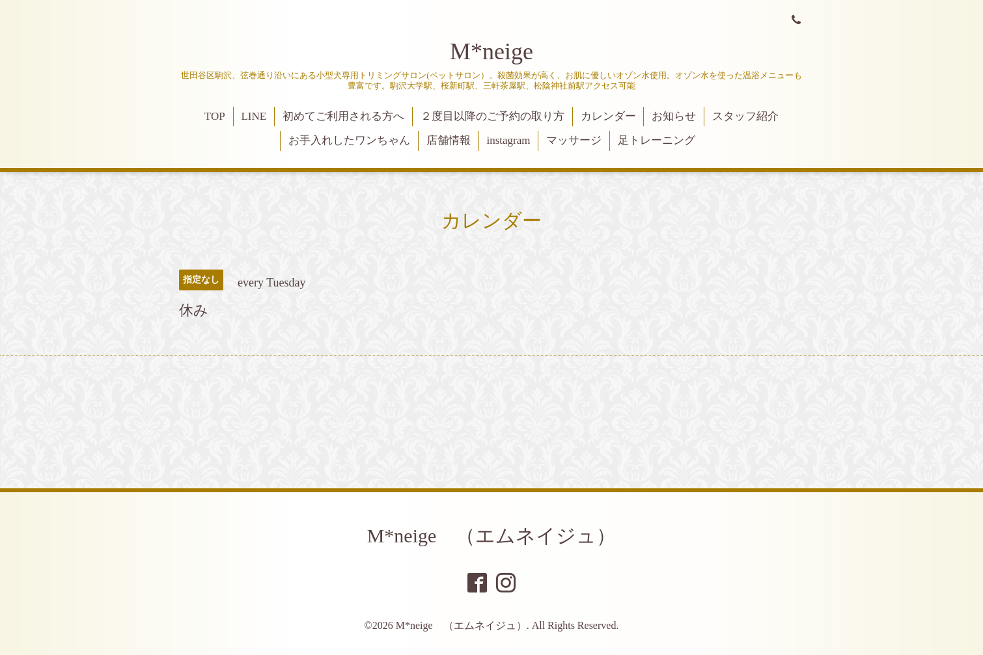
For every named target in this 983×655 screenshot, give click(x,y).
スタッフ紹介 (745, 116)
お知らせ (674, 116)
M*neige (491, 51)
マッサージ (574, 140)
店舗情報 (448, 140)
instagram (508, 140)
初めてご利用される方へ (343, 116)
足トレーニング (656, 140)
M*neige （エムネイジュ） (491, 535)
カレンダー (608, 116)
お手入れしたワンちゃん (349, 140)
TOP (214, 116)
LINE (253, 116)
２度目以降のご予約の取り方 (492, 116)
